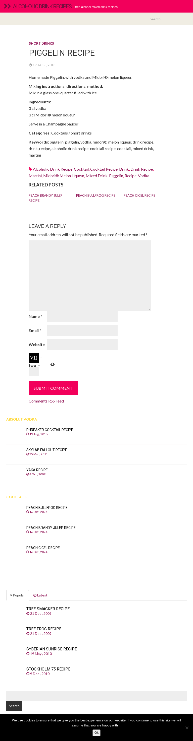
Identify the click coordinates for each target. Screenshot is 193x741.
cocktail (81, 169)
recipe (130, 175)
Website (37, 344)
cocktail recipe (104, 169)
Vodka (143, 175)
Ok (96, 732)
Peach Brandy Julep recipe (46, 198)
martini (35, 175)
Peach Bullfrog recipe (95, 195)
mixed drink (97, 175)
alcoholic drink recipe (52, 169)
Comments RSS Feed (46, 400)
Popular (17, 595)
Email (35, 330)
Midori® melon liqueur (63, 175)
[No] (186, 727)
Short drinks (41, 43)
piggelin (116, 175)
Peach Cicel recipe (139, 195)
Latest (40, 595)
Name (35, 316)
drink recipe (141, 169)
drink (124, 169)
